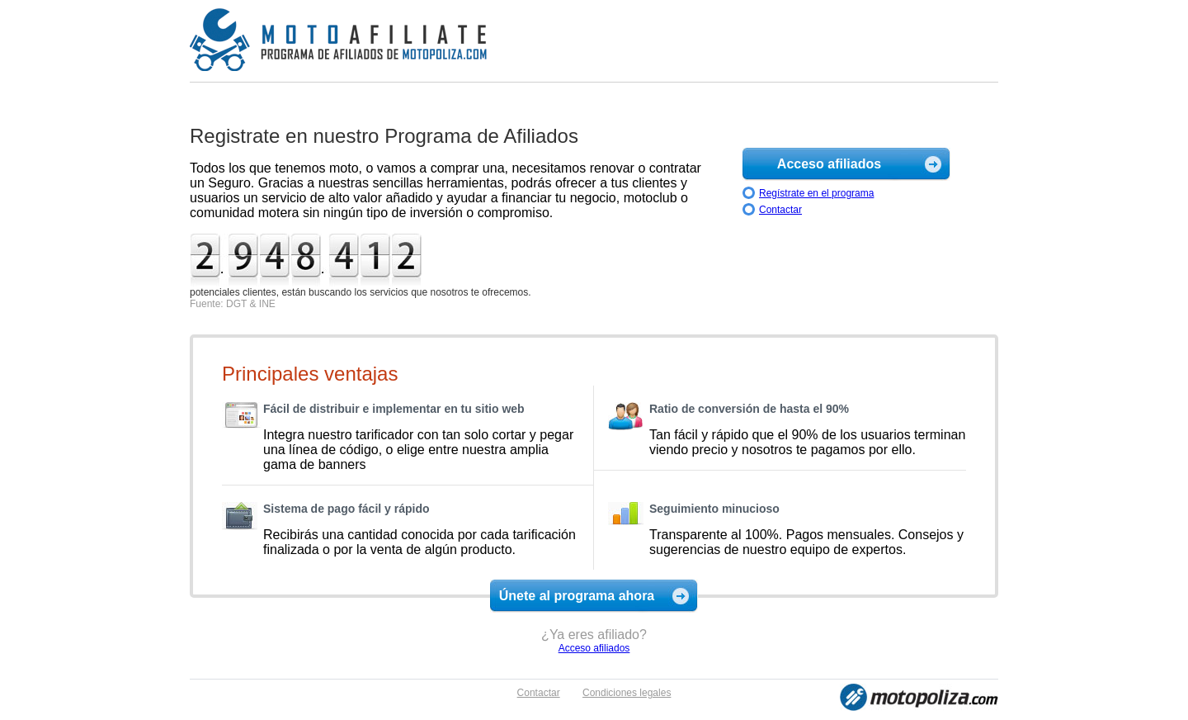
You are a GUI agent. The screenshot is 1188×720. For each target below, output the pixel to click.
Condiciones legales (626, 693)
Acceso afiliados (829, 164)
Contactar (780, 210)
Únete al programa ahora (577, 596)
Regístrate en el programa (816, 193)
